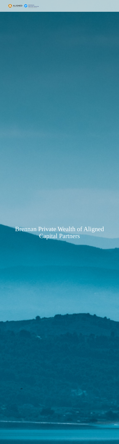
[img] (59, 222)
